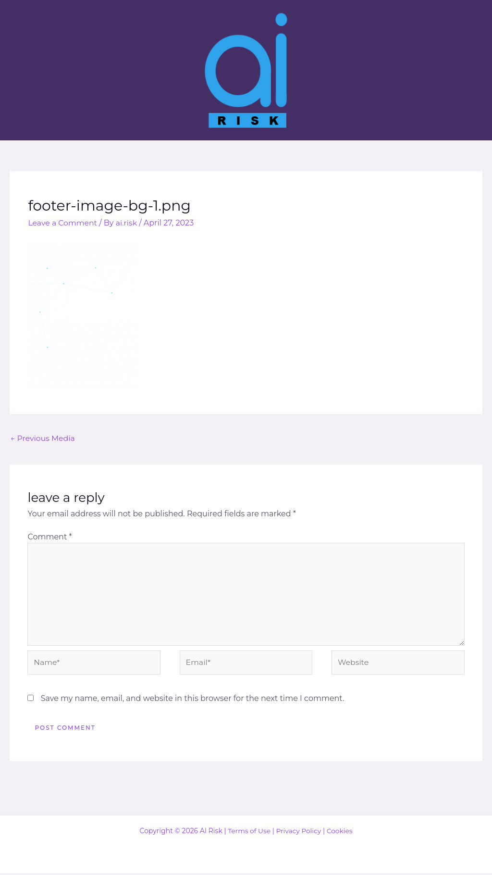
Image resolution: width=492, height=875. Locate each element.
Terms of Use (248, 832)
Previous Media (43, 437)
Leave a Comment (63, 222)
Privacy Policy (298, 832)
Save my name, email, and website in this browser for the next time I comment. (192, 700)
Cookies (340, 832)
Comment (49, 536)
